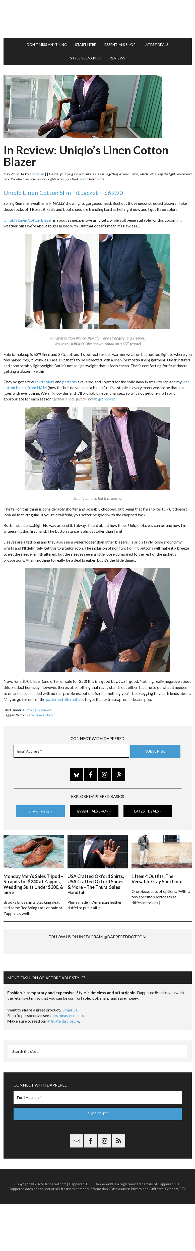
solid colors (44, 377)
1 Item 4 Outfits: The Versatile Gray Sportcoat (157, 872)
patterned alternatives (65, 694)
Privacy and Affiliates (147, 1236)
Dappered (98, 16)
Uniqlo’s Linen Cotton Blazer (28, 215)
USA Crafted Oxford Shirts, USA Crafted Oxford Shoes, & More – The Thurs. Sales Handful (96, 878)
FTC (183, 1236)
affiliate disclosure (63, 1068)
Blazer (30, 710)
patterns (69, 377)
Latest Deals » (147, 806)
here (82, 174)
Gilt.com (171, 1236)
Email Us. (70, 1057)
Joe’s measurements (67, 1062)
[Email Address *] (71, 746)
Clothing (30, 705)
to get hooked (104, 393)
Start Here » (40, 806)
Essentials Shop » (94, 806)
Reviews (44, 705)
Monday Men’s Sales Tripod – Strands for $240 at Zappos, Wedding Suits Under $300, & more (33, 878)
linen (40, 710)
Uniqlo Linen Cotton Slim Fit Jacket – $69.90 (63, 187)
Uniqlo (50, 710)
